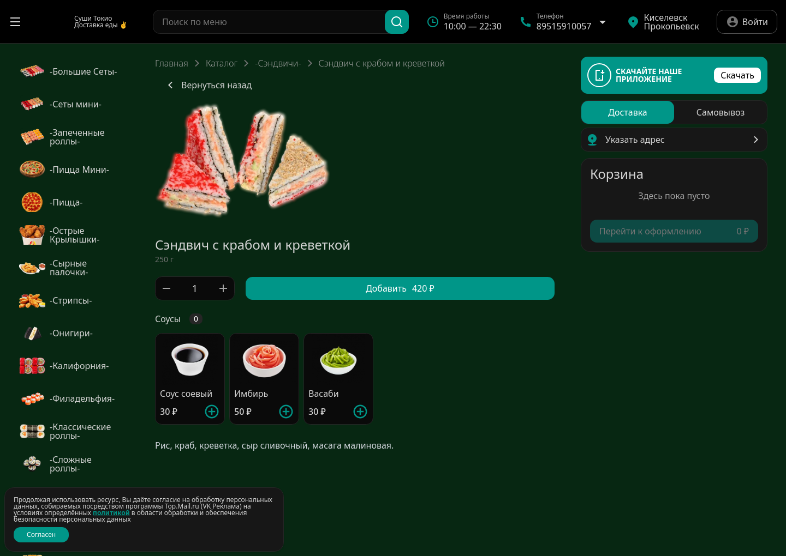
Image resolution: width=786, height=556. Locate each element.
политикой (111, 512)
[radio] (627, 112)
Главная (171, 63)
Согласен (41, 534)
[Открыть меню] (15, 22)
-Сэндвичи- (278, 63)
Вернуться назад (208, 85)
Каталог (221, 63)
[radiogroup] (674, 112)
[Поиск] (397, 22)
